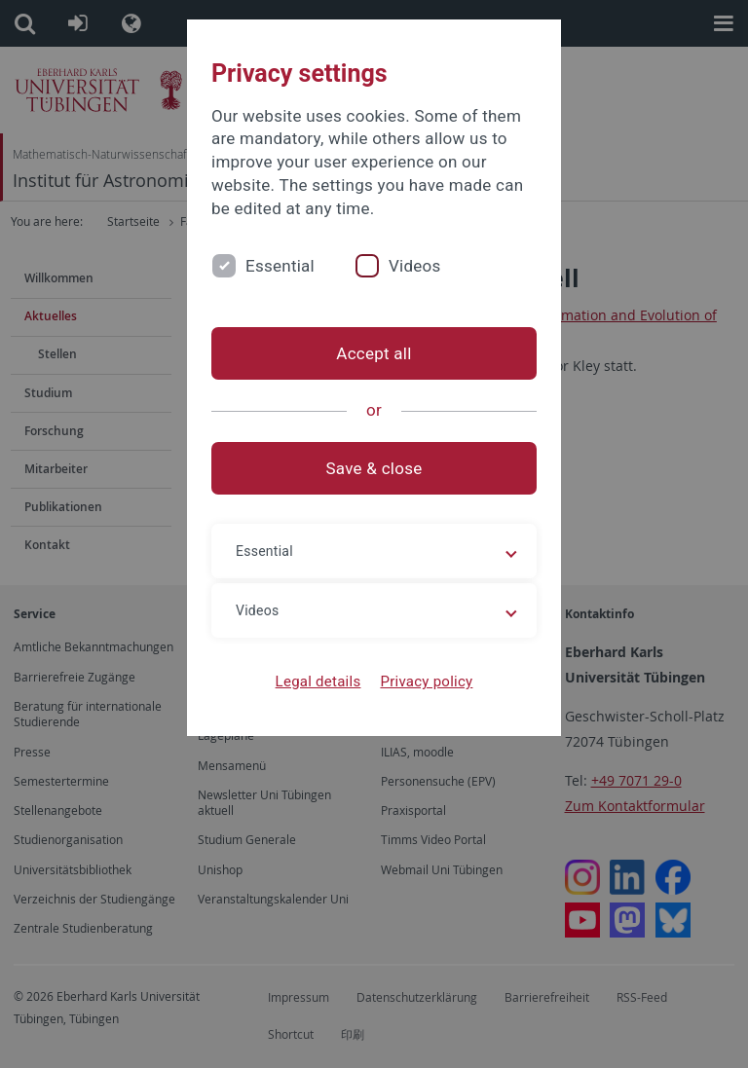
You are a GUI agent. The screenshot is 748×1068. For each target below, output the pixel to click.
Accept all (373, 353)
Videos (415, 266)
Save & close (374, 468)
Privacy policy (426, 681)
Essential (280, 266)
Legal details (318, 681)
